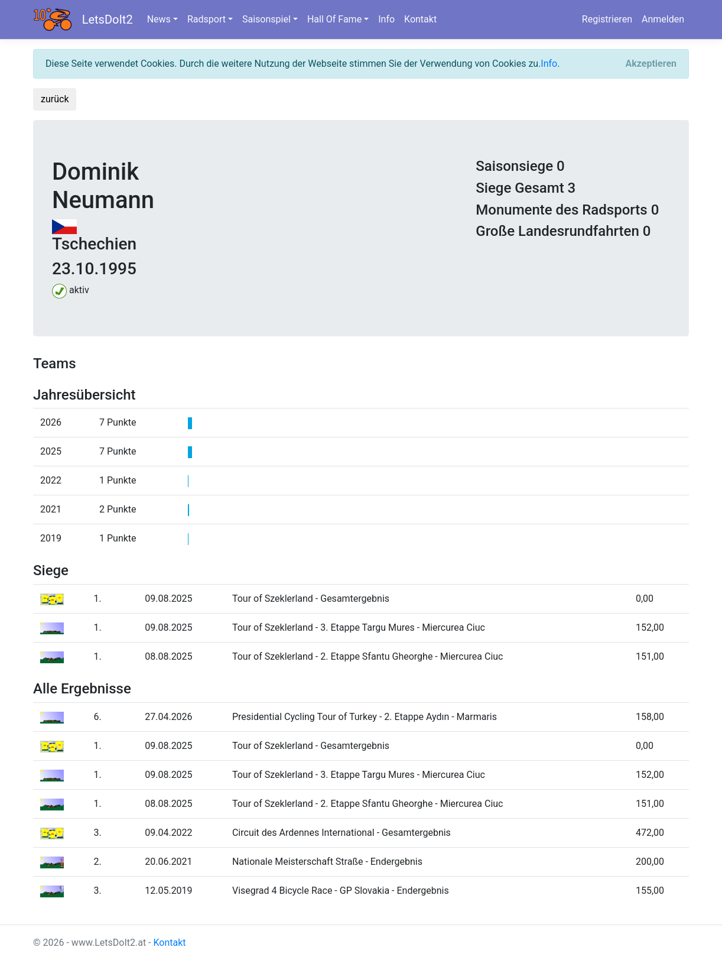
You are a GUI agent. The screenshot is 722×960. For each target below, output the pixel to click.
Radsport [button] (206, 19)
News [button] (159, 19)
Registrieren (607, 19)
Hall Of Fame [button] (334, 19)
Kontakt (420, 19)
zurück (55, 99)
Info (386, 19)
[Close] (650, 64)
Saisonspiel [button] (266, 19)
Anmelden (663, 19)
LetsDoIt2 (107, 19)
